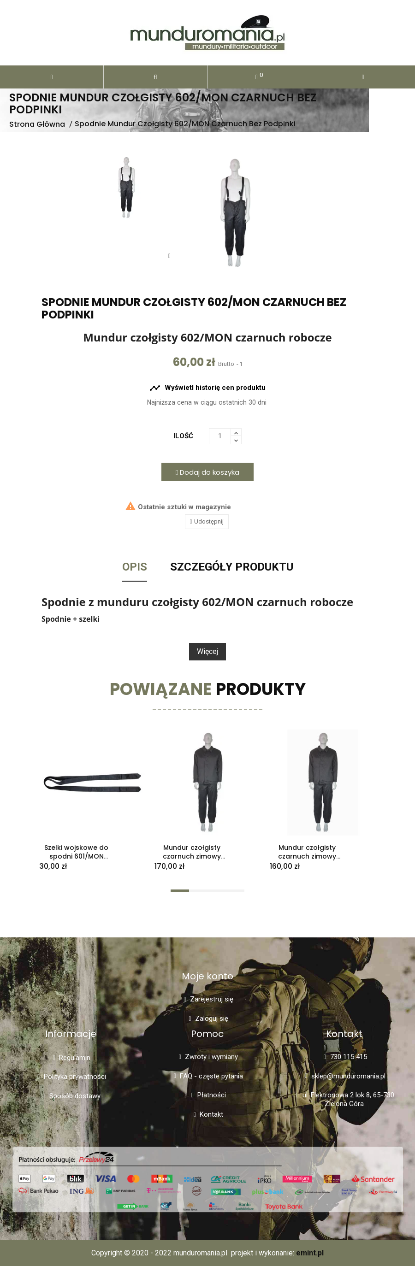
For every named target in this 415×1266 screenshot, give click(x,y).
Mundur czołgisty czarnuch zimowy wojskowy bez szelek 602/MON (307, 860)
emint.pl (310, 1252)
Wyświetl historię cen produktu (207, 388)
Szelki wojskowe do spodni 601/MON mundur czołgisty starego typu (76, 860)
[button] (155, 76)
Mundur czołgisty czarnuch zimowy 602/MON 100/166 (192, 856)
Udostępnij (209, 521)
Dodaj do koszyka (207, 472)
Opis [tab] (134, 567)
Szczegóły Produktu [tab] (231, 567)
